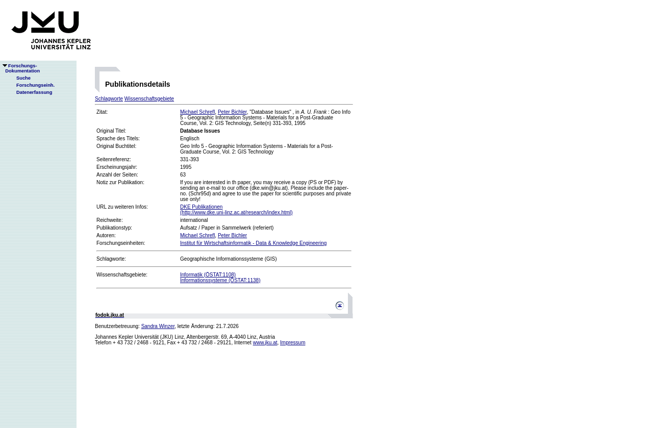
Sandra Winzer (158, 326)
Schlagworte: (111, 259)
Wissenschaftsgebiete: (121, 275)
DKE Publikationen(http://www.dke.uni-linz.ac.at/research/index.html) (236, 209)
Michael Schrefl (197, 112)
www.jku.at (265, 342)
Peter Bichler (232, 112)
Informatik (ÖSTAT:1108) (208, 275)
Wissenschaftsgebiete (149, 99)
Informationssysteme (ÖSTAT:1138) (220, 280)
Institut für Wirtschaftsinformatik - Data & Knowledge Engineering (253, 243)
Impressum (292, 342)
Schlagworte (109, 99)
